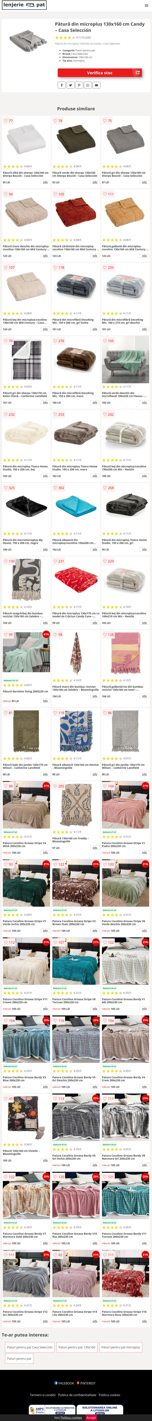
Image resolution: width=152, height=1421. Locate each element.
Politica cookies (109, 1395)
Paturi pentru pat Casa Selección (29, 1347)
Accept (91, 1418)
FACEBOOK (64, 1383)
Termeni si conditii (43, 1395)
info (45, 182)
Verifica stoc (114, 72)
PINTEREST (86, 1383)
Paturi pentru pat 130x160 (77, 1347)
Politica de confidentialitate (77, 1395)
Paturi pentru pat (19, 1358)
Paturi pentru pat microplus (120, 1347)
